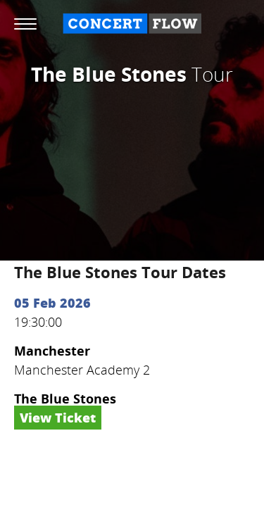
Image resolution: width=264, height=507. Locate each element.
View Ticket (58, 417)
